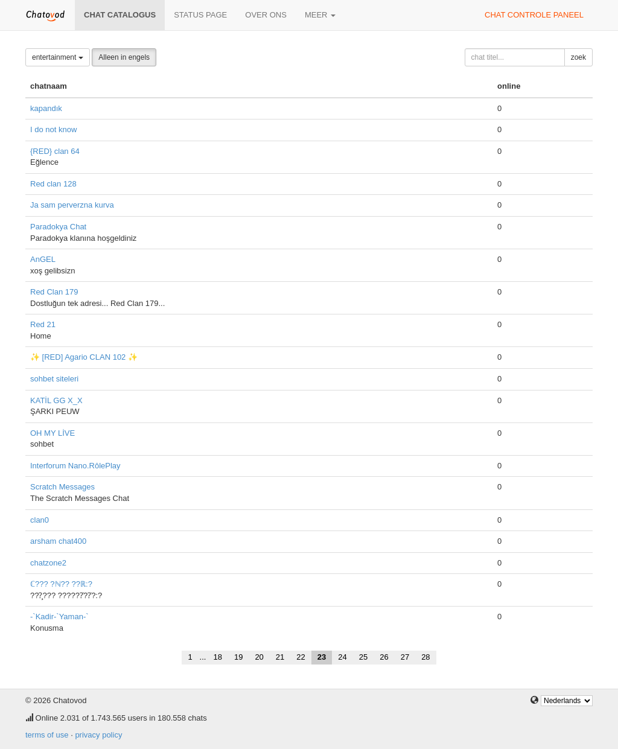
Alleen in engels (124, 57)
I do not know (53, 129)
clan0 (39, 519)
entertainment (57, 57)
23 (321, 656)
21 (280, 656)
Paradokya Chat (58, 226)
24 (342, 656)
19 (238, 656)
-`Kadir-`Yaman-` (59, 616)
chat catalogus (120, 14)
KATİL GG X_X (56, 400)
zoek (578, 57)
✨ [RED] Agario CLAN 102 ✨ (84, 357)
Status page (200, 14)
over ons (266, 14)
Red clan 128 (53, 183)
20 (259, 656)
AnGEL (43, 259)
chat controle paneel (534, 14)
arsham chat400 (58, 541)
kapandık (46, 108)
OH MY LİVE (52, 433)
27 (405, 656)
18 (217, 656)
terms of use (47, 734)
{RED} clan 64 (55, 151)
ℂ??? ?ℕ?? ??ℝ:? (61, 583)
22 (300, 656)
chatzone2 (48, 562)
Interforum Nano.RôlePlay (75, 465)
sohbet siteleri (54, 378)
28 (425, 656)
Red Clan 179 (54, 291)
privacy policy (98, 734)
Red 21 (43, 324)
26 (384, 656)
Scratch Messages (62, 486)
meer (320, 14)
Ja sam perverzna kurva (72, 204)
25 (363, 656)
